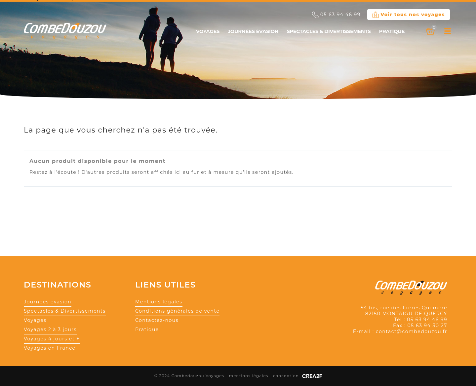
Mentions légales (158, 302)
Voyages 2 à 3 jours (50, 329)
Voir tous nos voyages (408, 15)
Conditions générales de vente (177, 311)
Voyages (207, 31)
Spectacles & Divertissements (329, 31)
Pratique (392, 31)
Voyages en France (50, 348)
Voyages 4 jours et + (52, 339)
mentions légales (248, 375)
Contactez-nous (156, 320)
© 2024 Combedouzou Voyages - (191, 375)
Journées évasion (253, 31)
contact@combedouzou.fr (411, 331)
